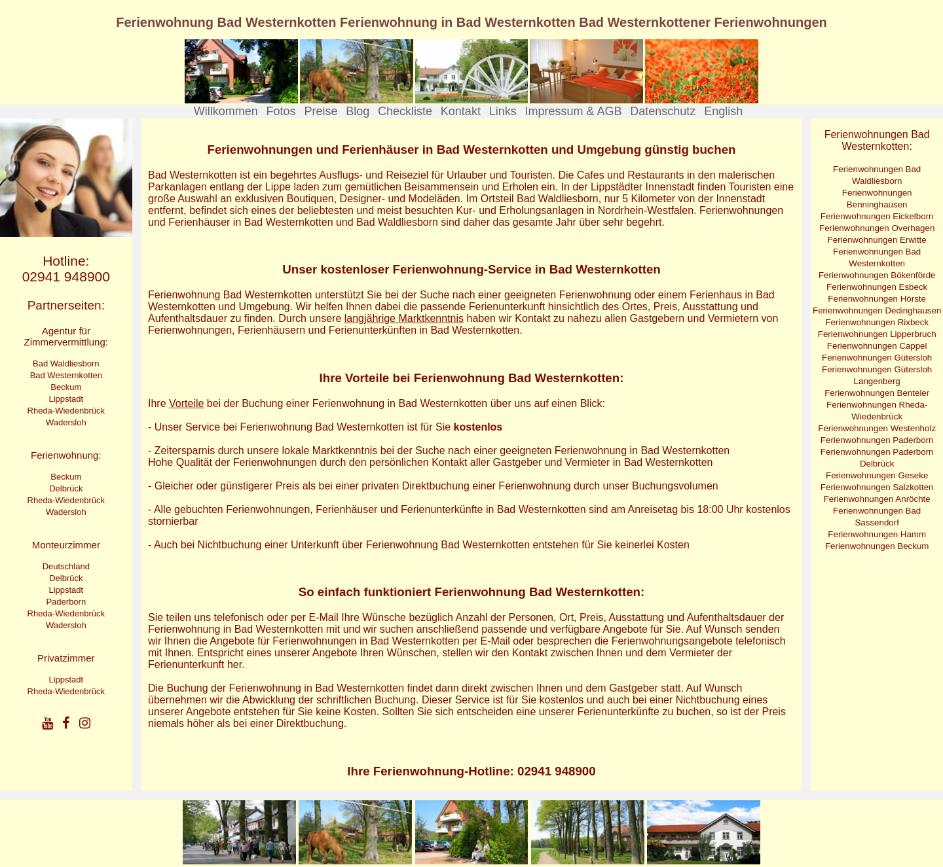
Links (503, 111)
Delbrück (66, 488)
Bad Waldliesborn (66, 363)
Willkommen (226, 111)
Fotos (281, 111)
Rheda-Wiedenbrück (66, 411)
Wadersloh (66, 422)
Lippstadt (65, 399)
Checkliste (405, 111)
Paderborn (66, 602)
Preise (320, 111)
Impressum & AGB (573, 111)
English (723, 111)
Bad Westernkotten (66, 375)
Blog (357, 111)
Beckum (65, 387)
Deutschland (66, 566)
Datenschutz (662, 111)
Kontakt (461, 111)
